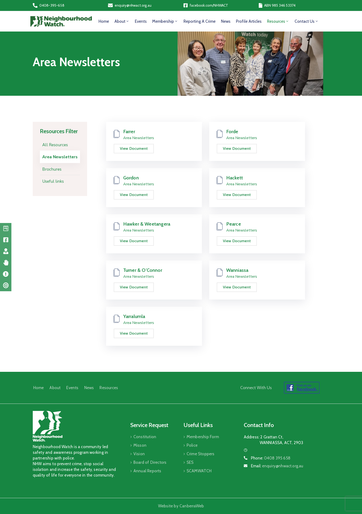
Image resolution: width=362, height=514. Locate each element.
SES (190, 462)
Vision (139, 453)
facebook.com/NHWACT (209, 5)
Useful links (53, 181)
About (121, 21)
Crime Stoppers (201, 453)
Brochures (51, 169)
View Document (134, 148)
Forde (232, 131)
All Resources (55, 145)
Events (141, 21)
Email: (277, 466)
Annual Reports (147, 471)
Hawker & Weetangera (146, 224)
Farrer (129, 131)
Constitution (144, 436)
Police (192, 445)
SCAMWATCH (199, 471)
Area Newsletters (60, 157)
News (225, 21)
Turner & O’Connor (142, 270)
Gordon (131, 178)
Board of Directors (150, 462)
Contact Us (307, 21)
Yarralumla (134, 316)
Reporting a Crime (199, 21)
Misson (139, 445)
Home (104, 21)
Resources (278, 21)
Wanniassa (237, 270)
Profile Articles (249, 21)
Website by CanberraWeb (181, 506)
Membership (165, 21)
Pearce (233, 224)
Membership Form (203, 436)
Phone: (270, 458)
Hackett (234, 178)
